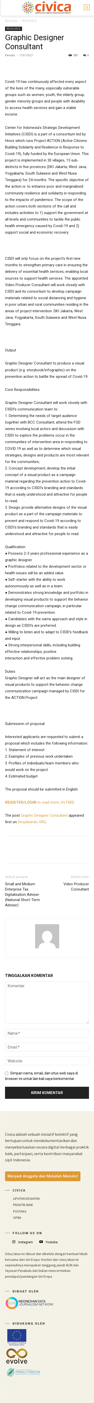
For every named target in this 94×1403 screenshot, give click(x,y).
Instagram (25, 1242)
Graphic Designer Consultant (44, 815)
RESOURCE (29, 21)
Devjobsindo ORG (32, 822)
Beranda (11, 21)
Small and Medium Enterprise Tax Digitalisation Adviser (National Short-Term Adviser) (22, 894)
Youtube (52, 1242)
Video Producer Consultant (76, 887)
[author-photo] (47, 948)
